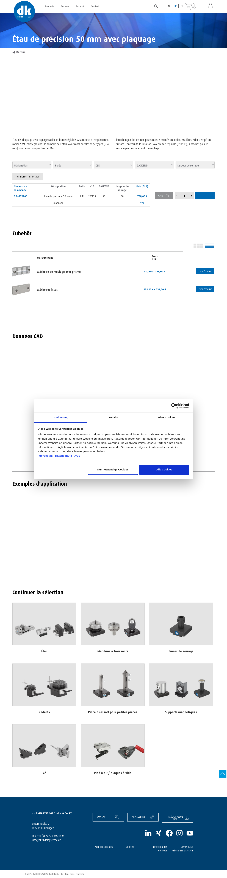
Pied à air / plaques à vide (112, 772)
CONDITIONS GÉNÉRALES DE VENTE (182, 848)
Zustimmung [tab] (60, 417)
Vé (44, 772)
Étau (44, 650)
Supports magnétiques (181, 711)
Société (80, 6)
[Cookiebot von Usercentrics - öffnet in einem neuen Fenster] (173, 405)
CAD (164, 196)
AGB (77, 455)
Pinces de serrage (181, 650)
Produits (49, 6)
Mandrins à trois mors (113, 650)
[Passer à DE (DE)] (182, 6)
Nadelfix (44, 711)
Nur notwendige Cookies (113, 469)
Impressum (45, 455)
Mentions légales (104, 846)
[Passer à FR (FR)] (175, 6)
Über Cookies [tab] (166, 417)
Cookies (130, 846)
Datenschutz (63, 455)
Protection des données (159, 848)
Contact (95, 6)
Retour (18, 52)
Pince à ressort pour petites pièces (113, 711)
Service (65, 6)
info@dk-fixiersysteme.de (46, 839)
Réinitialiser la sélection (27, 176)
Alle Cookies (164, 469)
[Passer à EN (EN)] (168, 6)
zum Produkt (204, 271)
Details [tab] (113, 417)
